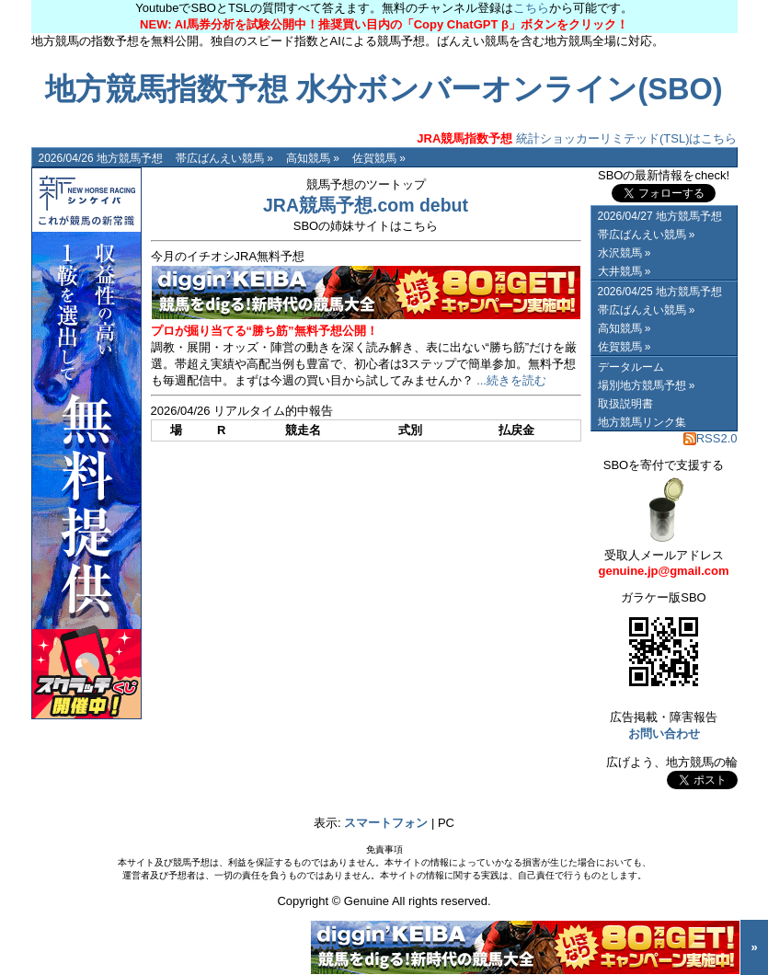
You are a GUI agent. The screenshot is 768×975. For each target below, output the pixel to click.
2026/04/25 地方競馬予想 (660, 291)
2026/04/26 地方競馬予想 (101, 158)
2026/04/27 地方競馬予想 (660, 216)
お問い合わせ (664, 733)
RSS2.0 (710, 438)
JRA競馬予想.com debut (365, 205)
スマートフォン (386, 823)
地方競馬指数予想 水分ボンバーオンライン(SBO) (383, 89)
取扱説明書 (625, 403)
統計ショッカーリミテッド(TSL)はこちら (577, 138)
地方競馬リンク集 (642, 422)
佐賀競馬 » (379, 158)
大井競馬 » (624, 271)
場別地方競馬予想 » (646, 385)
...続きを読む (511, 380)
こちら (531, 8)
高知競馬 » (312, 158)
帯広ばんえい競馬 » (224, 158)
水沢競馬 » (624, 253)
